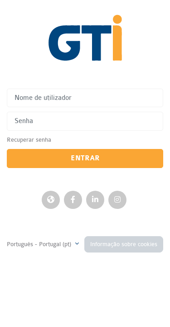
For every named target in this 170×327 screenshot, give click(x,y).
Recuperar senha (29, 139)
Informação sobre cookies (123, 244)
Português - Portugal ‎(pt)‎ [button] (40, 244)
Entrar (85, 158)
